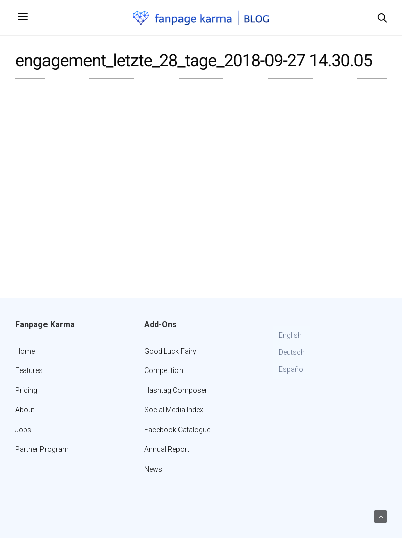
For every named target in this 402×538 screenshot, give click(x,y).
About (24, 410)
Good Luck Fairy (170, 351)
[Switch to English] (292, 335)
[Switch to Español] (292, 370)
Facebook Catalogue (177, 430)
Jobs (23, 430)
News (153, 469)
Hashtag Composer (175, 390)
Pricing (26, 390)
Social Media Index (173, 410)
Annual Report (166, 449)
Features (29, 370)
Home (25, 351)
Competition (163, 370)
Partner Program (42, 449)
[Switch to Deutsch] (292, 352)
